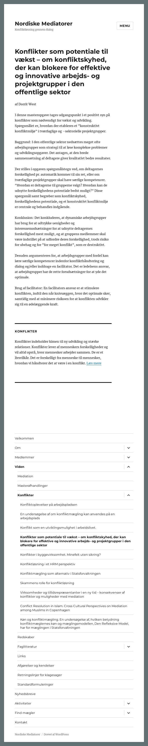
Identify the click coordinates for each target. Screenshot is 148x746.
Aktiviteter (23, 703)
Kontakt (21, 722)
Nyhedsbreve (25, 694)
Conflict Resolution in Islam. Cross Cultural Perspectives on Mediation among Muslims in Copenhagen (73, 608)
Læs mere (94, 363)
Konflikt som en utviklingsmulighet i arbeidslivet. (58, 527)
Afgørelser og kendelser (36, 665)
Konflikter (26, 495)
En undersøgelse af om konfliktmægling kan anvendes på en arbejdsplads (67, 516)
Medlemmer (24, 457)
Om (18, 448)
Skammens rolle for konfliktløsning (47, 583)
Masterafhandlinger (33, 486)
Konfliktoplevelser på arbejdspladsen (48, 504)
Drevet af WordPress (56, 734)
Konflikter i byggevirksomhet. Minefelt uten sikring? (60, 555)
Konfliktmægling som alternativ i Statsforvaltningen (60, 573)
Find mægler (25, 713)
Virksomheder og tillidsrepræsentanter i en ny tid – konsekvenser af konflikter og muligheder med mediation (72, 594)
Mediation (25, 476)
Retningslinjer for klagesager (40, 675)
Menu (125, 26)
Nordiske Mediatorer (43, 23)
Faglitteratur (27, 646)
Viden (19, 467)
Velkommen (24, 438)
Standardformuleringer (35, 684)
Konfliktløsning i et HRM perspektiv (47, 564)
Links (22, 656)
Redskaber (26, 637)
